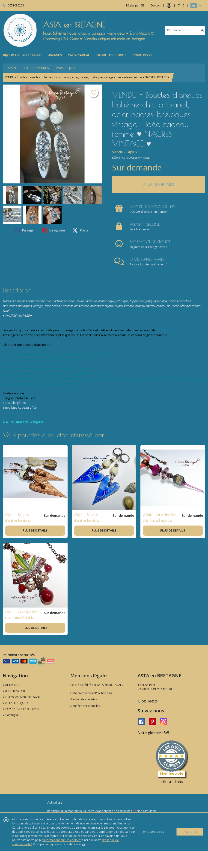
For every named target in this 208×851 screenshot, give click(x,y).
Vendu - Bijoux (65, 68)
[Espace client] (169, 5)
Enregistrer (53, 230)
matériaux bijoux (29, 422)
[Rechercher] (202, 30)
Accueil (12, 68)
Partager (25, 230)
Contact (155, 5)
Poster (81, 230)
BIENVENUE (11, 685)
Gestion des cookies (83, 699)
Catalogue (11, 715)
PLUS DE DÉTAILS (158, 184)
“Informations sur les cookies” (61, 840)
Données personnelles (85, 706)
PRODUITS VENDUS (36, 68)
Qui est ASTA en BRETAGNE (21, 697)
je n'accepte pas (153, 832)
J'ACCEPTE (190, 832)
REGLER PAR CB (14, 691)
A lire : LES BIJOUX (15, 703)
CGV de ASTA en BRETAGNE (22, 709)
